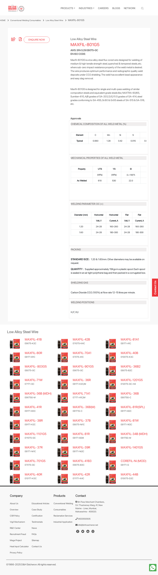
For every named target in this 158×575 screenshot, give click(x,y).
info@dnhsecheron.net (86, 525)
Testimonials (37, 522)
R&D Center (15, 528)
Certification (37, 515)
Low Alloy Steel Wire (54, 20)
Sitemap (35, 540)
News (34, 528)
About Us (14, 503)
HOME (3, 20)
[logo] (16, 8)
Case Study (37, 509)
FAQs (34, 534)
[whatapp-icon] (152, 567)
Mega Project (16, 540)
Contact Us (37, 546)
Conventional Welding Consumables (25, 20)
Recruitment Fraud (18, 534)
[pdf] (20, 39)
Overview (14, 509)
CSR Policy (15, 515)
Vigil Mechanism (17, 522)
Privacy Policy (16, 552)
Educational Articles (40, 503)
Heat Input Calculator (19, 546)
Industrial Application (63, 522)
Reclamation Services (63, 515)
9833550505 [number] (82, 519)
